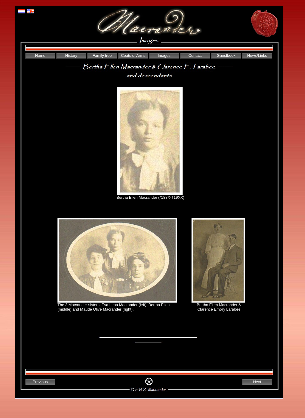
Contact (195, 55)
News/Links (257, 55)
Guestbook (226, 55)
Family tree (102, 55)
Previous (40, 382)
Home (40, 55)
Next (257, 382)
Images (164, 55)
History (71, 55)
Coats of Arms (133, 55)
